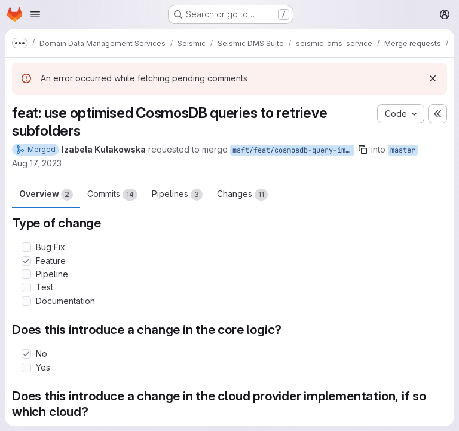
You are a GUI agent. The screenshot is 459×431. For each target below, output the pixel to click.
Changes (242, 195)
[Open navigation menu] (35, 14)
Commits (112, 195)
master (402, 150)
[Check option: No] (26, 354)
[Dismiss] (433, 78)
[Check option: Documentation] (26, 301)
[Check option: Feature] (26, 261)
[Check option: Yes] (26, 367)
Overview (46, 195)
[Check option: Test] (26, 287)
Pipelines (177, 195)
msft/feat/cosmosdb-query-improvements (293, 150)
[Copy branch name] (363, 149)
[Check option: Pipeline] (26, 274)
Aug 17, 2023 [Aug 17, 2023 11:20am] (37, 163)
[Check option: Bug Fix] (26, 247)
